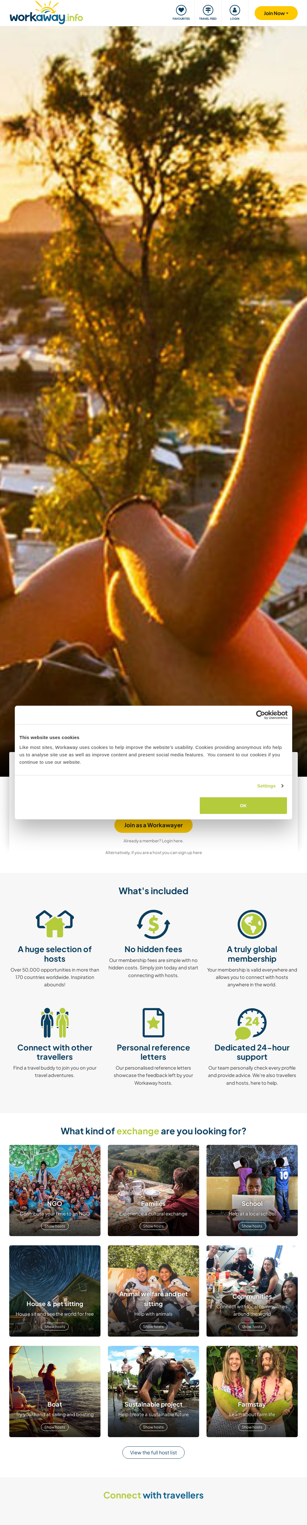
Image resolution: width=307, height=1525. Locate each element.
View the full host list (153, 1452)
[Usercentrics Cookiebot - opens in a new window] (261, 715)
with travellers (153, 1494)
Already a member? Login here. (154, 840)
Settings (266, 785)
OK (243, 805)
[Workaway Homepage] (46, 11)
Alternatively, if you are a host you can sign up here (153, 852)
